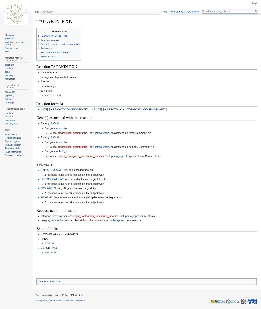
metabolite (10, 79)
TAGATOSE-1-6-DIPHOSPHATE (145, 109)
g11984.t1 (53, 123)
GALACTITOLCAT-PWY (53, 169)
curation (9, 113)
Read (164, 11)
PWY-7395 (46, 197)
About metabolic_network (61, 301)
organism (9, 65)
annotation (62, 128)
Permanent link (12, 148)
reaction (9, 68)
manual (8, 99)
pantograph (117, 156)
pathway (9, 75)
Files (7, 51)
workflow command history (14, 43)
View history (192, 11)
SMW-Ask (9, 38)
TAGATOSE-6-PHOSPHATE (71, 109)
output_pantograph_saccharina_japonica (81, 156)
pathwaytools (101, 132)
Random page (11, 48)
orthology (61, 151)
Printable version (13, 145)
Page (36, 11)
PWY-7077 (46, 188)
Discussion (47, 11)
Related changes (13, 138)
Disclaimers (80, 301)
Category (43, 281)
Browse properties (13, 155)
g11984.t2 (53, 137)
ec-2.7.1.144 (52, 95)
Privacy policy (42, 301)
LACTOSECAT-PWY (51, 179)
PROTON (114, 109)
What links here (12, 134)
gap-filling (9, 95)
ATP (44, 109)
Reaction (55, 281)
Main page (10, 35)
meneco (9, 116)
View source (176, 11)
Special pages (11, 141)
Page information (13, 152)
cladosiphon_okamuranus (72, 132)
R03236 (49, 252)
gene (7, 72)
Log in (255, 3)
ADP (98, 109)
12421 (48, 243)
